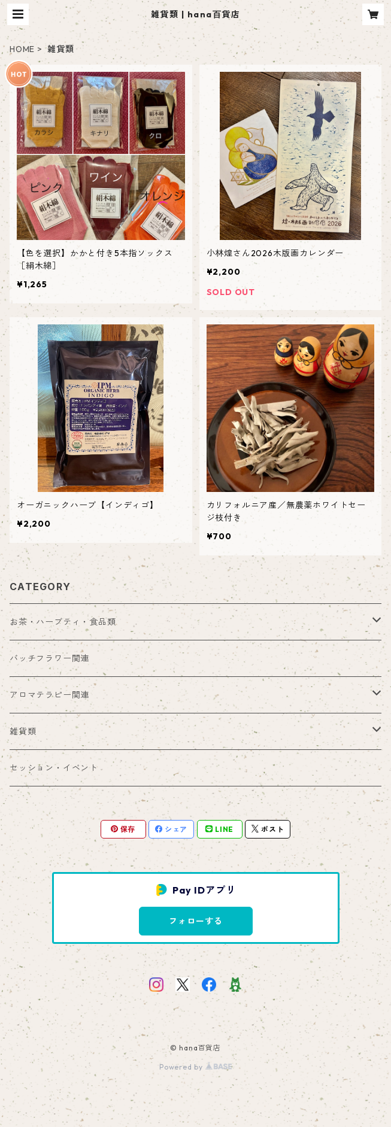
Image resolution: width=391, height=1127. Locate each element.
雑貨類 (23, 731)
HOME (22, 49)
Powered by (195, 1066)
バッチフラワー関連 (49, 658)
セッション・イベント (54, 768)
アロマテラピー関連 (49, 694)
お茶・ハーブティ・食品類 (63, 621)
